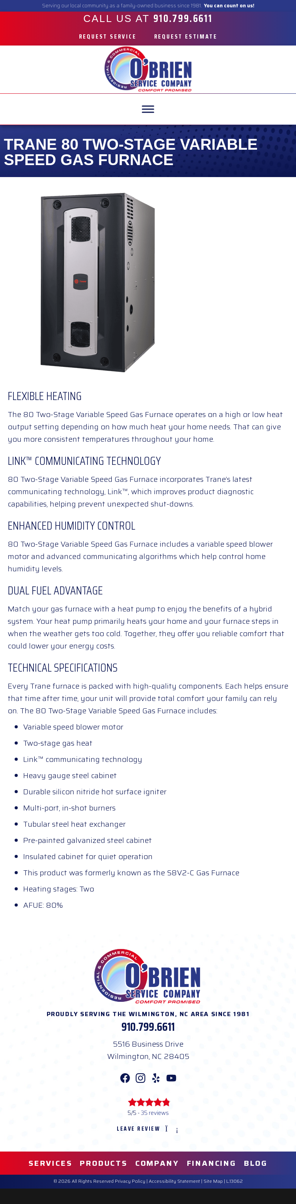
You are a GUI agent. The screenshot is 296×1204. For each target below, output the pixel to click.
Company (157, 1163)
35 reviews (155, 1113)
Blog (255, 1163)
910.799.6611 (148, 1027)
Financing (211, 1163)
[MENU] (148, 109)
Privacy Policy (130, 1181)
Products (103, 1163)
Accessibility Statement (174, 1181)
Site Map (213, 1181)
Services (50, 1163)
